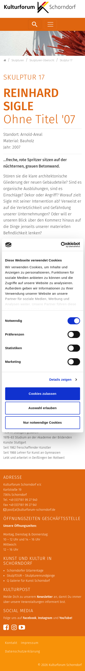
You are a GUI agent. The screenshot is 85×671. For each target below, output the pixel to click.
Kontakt (11, 643)
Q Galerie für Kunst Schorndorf (28, 581)
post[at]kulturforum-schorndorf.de (31, 510)
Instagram (45, 618)
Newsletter (45, 597)
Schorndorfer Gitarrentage (25, 570)
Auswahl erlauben (42, 408)
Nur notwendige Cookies (42, 422)
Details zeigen (60, 379)
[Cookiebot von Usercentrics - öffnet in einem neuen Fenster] (61, 245)
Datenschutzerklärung (22, 651)
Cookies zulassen (42, 393)
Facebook (29, 618)
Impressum (29, 643)
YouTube (65, 618)
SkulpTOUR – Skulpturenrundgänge (31, 576)
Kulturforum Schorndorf (65, 665)
